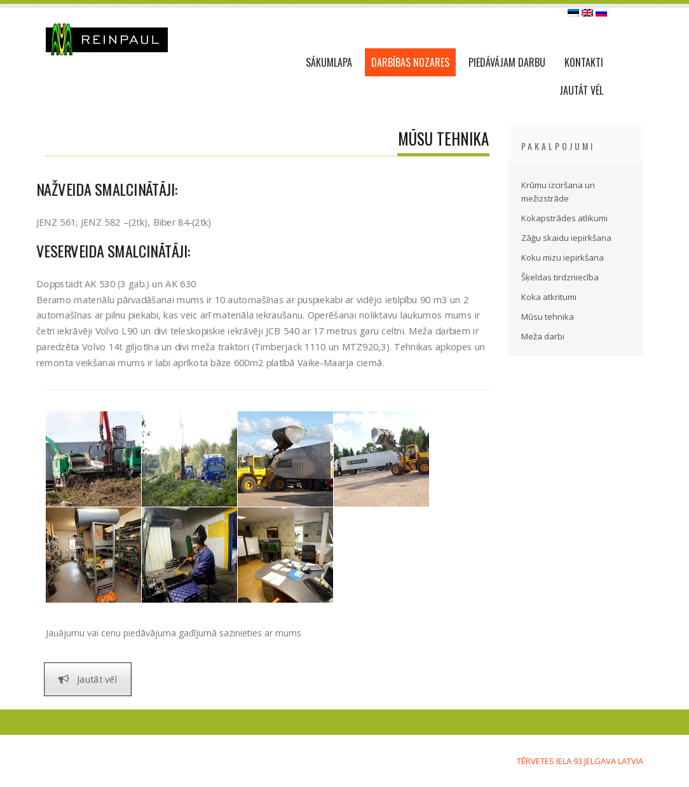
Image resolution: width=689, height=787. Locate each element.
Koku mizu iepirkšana (562, 257)
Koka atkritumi (548, 297)
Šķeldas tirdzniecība (560, 277)
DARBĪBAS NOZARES (410, 62)
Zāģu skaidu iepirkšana (566, 237)
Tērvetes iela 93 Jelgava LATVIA (580, 761)
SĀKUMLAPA (329, 62)
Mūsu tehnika (547, 316)
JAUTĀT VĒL (581, 90)
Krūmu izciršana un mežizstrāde (558, 191)
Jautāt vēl (88, 679)
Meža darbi (542, 336)
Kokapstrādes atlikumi (564, 218)
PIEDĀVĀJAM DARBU (506, 62)
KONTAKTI (583, 62)
